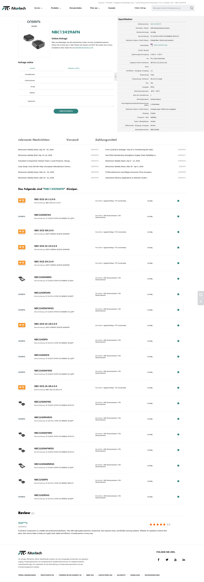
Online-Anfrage (141, 8)
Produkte (109, 3)
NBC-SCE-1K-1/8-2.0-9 (45, 324)
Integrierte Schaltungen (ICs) (124, 3)
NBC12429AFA (41, 355)
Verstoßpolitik (47, 575)
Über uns (94, 8)
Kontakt (112, 8)
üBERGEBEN (66, 111)
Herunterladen (76, 8)
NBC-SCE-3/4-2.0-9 (44, 261)
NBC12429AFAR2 (43, 370)
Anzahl (32, 68)
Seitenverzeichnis (152, 575)
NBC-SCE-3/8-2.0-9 (44, 230)
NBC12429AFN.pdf (160, 45)
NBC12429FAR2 (42, 293)
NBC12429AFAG (42, 215)
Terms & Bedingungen (27, 575)
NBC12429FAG (41, 495)
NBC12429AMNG (43, 277)
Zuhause (101, 3)
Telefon (32, 93)
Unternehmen (30, 80)
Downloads (135, 575)
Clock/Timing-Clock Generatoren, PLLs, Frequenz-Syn (154, 3)
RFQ (178, 201)
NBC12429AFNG (42, 402)
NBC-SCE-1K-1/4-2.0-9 (45, 246)
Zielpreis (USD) (73, 68)
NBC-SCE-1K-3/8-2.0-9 (45, 386)
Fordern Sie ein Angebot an (70, 575)
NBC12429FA (41, 339)
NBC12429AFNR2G (44, 448)
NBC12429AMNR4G (44, 464)
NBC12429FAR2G (43, 417)
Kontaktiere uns (105, 575)
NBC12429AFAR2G (44, 308)
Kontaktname (30, 74)
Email (33, 87)
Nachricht (31, 101)
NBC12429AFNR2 (43, 433)
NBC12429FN (41, 479)
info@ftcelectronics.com (84, 48)
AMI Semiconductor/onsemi (160, 28)
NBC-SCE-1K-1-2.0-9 (44, 199)
